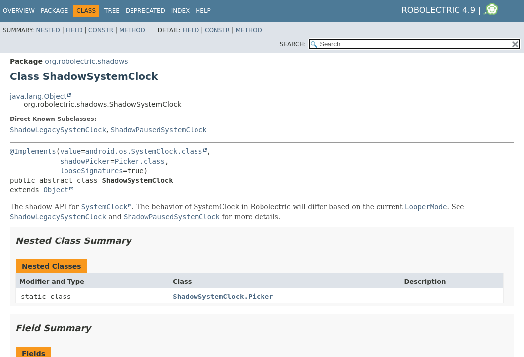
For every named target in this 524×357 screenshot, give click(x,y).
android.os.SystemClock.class (143, 151)
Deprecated (145, 10)
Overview (19, 10)
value (70, 151)
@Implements (33, 151)
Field (74, 30)
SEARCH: (293, 44)
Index (180, 10)
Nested (48, 30)
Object (55, 190)
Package (54, 10)
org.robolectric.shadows (86, 61)
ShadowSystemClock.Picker (223, 296)
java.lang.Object (38, 96)
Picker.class (140, 161)
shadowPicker (85, 161)
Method (132, 30)
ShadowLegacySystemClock (58, 130)
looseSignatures (91, 171)
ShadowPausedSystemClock (159, 130)
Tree (112, 10)
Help (203, 10)
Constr (100, 30)
